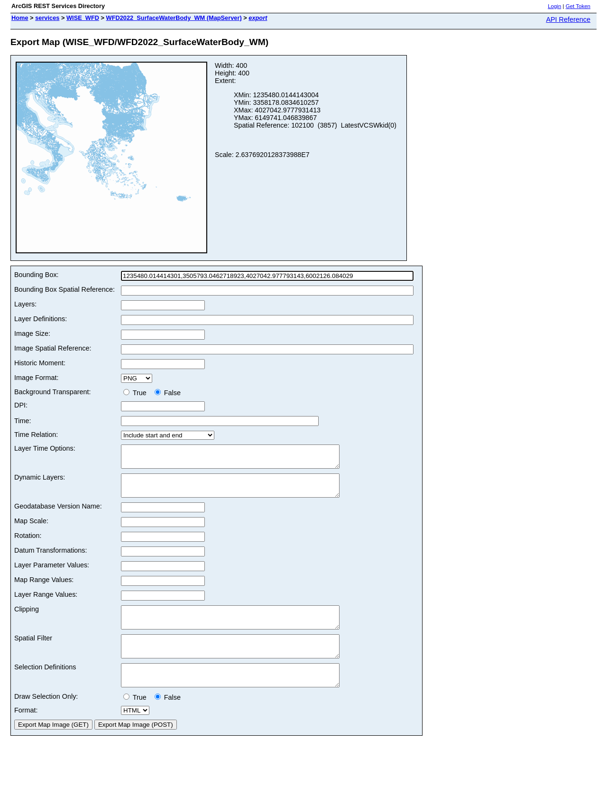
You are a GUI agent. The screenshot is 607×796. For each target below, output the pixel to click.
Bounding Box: (36, 274)
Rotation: (28, 544)
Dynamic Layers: (39, 481)
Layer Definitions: (40, 319)
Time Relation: (36, 434)
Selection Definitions (45, 684)
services (47, 17)
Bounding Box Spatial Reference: (64, 289)
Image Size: (32, 333)
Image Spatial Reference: (52, 348)
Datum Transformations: (50, 559)
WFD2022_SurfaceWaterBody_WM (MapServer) (174, 17)
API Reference (568, 19)
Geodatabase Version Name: (58, 514)
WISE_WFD (82, 17)
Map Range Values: (44, 588)
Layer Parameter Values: (51, 573)
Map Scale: (31, 529)
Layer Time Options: (44, 448)
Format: (26, 731)
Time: (22, 421)
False (168, 393)
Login (554, 6)
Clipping (26, 617)
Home (19, 17)
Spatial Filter (33, 651)
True (136, 393)
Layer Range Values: (45, 603)
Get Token (578, 6)
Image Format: (36, 377)
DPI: (21, 405)
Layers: (25, 304)
